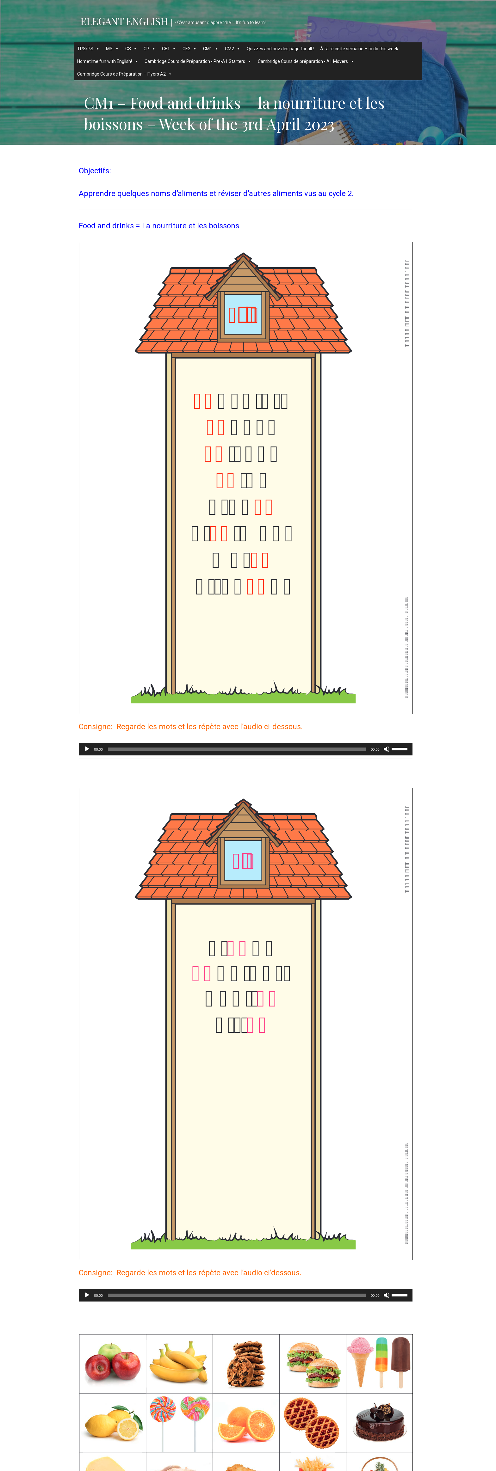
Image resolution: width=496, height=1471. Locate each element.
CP (150, 48)
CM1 (211, 48)
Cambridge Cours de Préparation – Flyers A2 (124, 74)
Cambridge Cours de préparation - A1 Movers (306, 61)
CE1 (169, 48)
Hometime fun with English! (107, 61)
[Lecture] (87, 749)
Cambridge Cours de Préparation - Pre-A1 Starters (198, 61)
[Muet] (386, 749)
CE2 (190, 48)
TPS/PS (88, 48)
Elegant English (124, 21)
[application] (245, 749)
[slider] (237, 749)
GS (131, 48)
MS (112, 48)
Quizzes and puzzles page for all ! (280, 48)
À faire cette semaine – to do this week (359, 48)
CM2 (232, 48)
